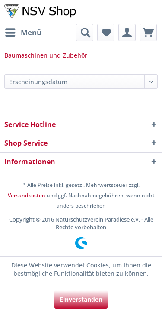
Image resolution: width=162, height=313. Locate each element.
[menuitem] (23, 32)
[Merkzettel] (105, 32)
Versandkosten (26, 195)
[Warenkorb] (148, 32)
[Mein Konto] (127, 32)
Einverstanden (81, 299)
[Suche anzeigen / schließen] (84, 32)
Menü (23, 31)
